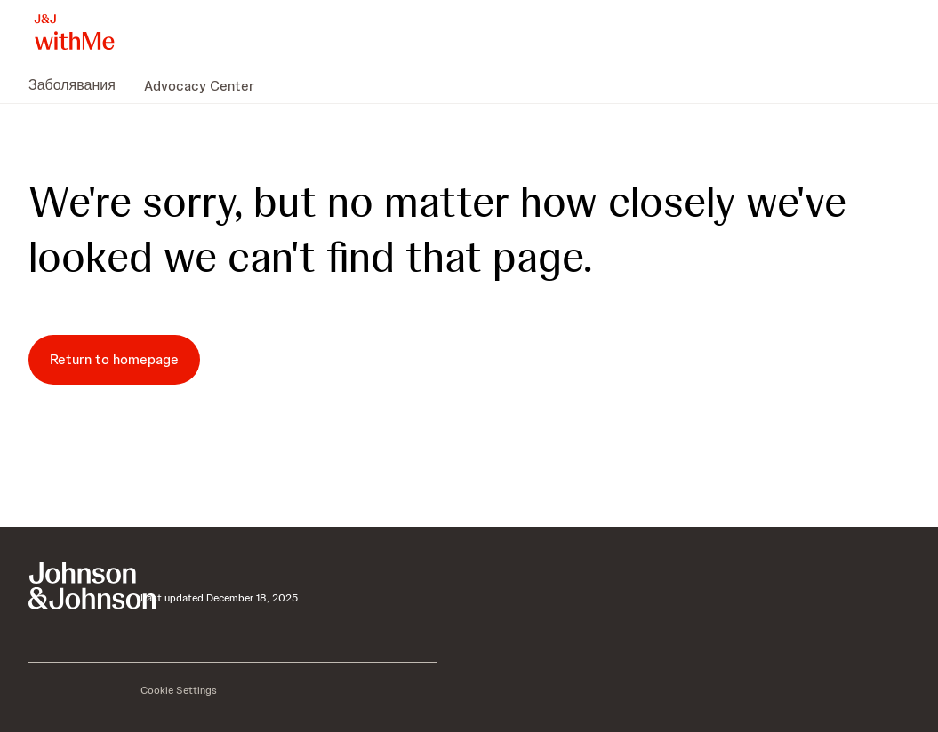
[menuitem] (79, 85)
